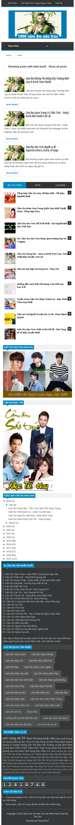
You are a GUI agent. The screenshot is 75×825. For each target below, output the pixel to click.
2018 (9, 544)
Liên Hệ (58, 3)
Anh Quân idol (53, 751)
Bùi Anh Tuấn (66, 751)
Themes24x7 (43, 821)
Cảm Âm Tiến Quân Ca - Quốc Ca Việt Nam (29, 512)
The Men (37, 745)
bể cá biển (40, 804)
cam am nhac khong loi (56, 718)
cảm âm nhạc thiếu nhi (17, 705)
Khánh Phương (23, 754)
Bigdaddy (40, 763)
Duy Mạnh (24, 757)
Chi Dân (50, 742)
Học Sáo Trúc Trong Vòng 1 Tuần (36, 3)
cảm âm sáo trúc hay (50, 638)
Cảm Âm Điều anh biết (17, 623)
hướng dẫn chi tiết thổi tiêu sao (22, 718)
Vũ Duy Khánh (52, 760)
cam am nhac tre (14, 660)
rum (70, 760)
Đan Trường (48, 745)
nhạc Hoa (32, 711)
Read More (12, 105)
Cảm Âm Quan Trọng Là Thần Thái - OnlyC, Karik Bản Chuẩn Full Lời (47, 114)
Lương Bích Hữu (9, 772)
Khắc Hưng (42, 769)
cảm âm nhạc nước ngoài (37, 667)
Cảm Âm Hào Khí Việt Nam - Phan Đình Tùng (30, 515)
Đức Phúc (41, 751)
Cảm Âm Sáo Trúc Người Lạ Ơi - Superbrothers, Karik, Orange (42, 148)
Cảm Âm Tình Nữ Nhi (16, 613)
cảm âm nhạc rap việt (17, 673)
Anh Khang (32, 763)
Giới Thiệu (12, 3)
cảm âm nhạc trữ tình (41, 686)
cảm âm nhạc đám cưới (47, 705)
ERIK (17, 748)
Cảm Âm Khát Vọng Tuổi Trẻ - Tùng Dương (29, 519)
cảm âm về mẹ (13, 711)
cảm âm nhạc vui (40, 692)
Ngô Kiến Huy (56, 757)
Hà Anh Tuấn (52, 766)
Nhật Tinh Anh (9, 760)
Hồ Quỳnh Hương (65, 766)
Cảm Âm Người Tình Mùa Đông (21, 626)
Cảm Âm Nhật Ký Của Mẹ (18, 629)
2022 (9, 530)
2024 (9, 526)
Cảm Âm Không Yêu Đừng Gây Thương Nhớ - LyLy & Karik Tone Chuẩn (48, 80)
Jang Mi (17, 769)
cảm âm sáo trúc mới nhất (19, 679)
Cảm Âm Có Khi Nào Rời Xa (18, 598)
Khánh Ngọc (33, 769)
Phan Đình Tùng (36, 748)
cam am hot (61, 692)
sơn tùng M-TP (14, 738)
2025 (9, 501)
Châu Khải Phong (63, 738)
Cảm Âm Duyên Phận (15, 580)
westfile (50, 772)
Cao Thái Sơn (9, 754)
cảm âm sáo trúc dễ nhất (18, 724)
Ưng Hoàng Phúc (20, 763)
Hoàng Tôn (42, 766)
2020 (9, 537)
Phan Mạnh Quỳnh (63, 742)
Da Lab (20, 766)
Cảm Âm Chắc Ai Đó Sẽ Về (18, 589)
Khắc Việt (48, 738)
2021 (9, 533)
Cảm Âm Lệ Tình (14, 604)
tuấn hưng (40, 742)
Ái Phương (7, 763)
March (12, 523)
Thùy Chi (30, 742)
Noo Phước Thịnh (23, 772)
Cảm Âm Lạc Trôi (13, 592)
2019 (9, 540)
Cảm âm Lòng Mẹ (13, 583)
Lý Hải (69, 769)
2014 (9, 558)
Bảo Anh (58, 754)
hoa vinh (14, 751)
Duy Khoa (15, 757)
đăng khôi (57, 772)
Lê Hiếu (63, 769)
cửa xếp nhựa (53, 797)
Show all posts (58, 66)
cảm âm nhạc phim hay (46, 673)
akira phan (63, 760)
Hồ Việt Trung (8, 769)
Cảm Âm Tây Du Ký (14, 595)
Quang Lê (7, 745)
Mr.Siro (21, 742)
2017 (9, 548)
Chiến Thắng (11, 766)
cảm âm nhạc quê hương (52, 679)
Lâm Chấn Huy (54, 769)
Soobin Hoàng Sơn (22, 745)
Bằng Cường (50, 763)
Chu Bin (6, 757)
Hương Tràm (35, 757)
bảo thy (37, 772)
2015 (9, 555)
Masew (45, 754)
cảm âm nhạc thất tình (40, 660)
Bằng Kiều (67, 754)
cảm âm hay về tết (47, 724)
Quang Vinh (31, 760)
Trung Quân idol (53, 748)
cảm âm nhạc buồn (16, 654)
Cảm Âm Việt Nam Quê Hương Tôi (23, 620)
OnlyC (24, 748)
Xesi (32, 772)
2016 (9, 551)
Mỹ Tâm (45, 757)
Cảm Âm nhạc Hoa (15, 610)
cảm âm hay (12, 667)
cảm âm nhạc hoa (15, 686)
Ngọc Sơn (67, 757)
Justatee (24, 769)
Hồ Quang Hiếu (10, 742)
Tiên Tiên (41, 760)
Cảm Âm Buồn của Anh (17, 632)
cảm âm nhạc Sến (15, 699)
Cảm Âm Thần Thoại (15, 574)
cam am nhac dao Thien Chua (46, 699)
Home (9, 55)
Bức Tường (59, 763)
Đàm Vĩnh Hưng (27, 751)
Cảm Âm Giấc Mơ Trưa (16, 586)
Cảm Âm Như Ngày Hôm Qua (20, 617)
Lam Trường (35, 754)
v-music (43, 772)
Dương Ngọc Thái (30, 766)
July (11, 505)
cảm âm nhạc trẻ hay (42, 654)
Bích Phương (34, 738)
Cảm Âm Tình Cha (15, 607)
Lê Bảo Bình (61, 745)
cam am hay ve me (15, 692)
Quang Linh (21, 760)
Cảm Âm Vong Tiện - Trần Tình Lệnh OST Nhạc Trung (34, 508)
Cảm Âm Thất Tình (14, 577)
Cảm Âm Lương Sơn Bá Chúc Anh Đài (25, 601)
